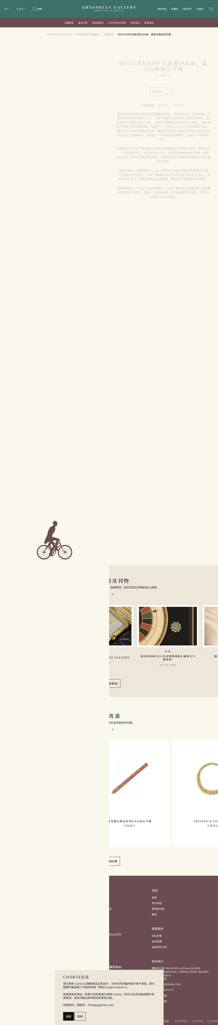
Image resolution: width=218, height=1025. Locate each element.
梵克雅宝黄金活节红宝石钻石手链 (130, 821)
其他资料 (163, 105)
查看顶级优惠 (109, 861)
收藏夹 (174, 8)
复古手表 (82, 22)
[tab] (148, 105)
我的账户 (187, 8)
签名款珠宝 (97, 22)
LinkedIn (197, 1021)
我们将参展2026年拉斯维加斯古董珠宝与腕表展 (168, 657)
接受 (68, 1016)
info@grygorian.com (166, 984)
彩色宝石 (135, 22)
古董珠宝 (69, 22)
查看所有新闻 (109, 683)
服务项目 (162, 8)
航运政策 (157, 941)
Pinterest (181, 1021)
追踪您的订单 (159, 947)
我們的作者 (158, 908)
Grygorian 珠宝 (117, 22)
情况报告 (178, 105)
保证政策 (157, 935)
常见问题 (157, 903)
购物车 (200, 8)
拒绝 (80, 1016)
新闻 (154, 897)
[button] (112, 594)
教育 (154, 914)
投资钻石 (149, 22)
